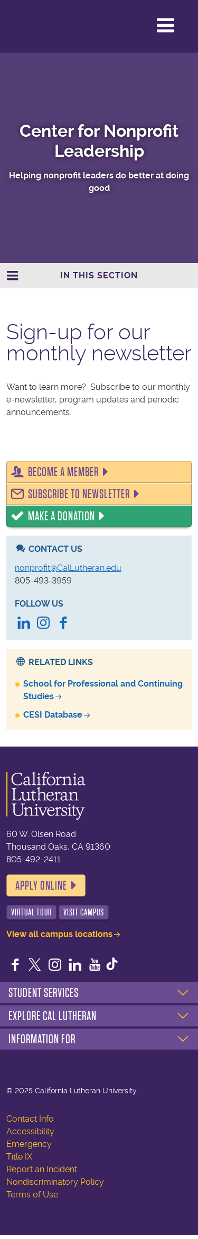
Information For (42, 1039)
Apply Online (41, 885)
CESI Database (52, 715)
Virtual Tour (31, 912)
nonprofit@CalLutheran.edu (68, 568)
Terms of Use (32, 1195)
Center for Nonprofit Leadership (99, 141)
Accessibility (30, 1131)
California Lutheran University (52, 25)
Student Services (43, 993)
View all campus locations (59, 934)
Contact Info (30, 1119)
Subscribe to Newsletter (79, 494)
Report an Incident (41, 1169)
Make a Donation (61, 516)
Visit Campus (83, 912)
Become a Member (63, 472)
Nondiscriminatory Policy (55, 1182)
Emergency (29, 1144)
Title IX (19, 1157)
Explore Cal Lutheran (52, 1016)
